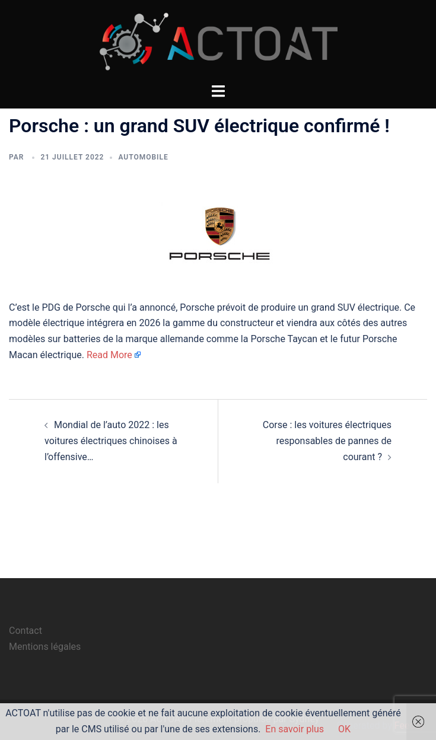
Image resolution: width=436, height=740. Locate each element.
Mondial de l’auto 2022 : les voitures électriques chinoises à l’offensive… (110, 440)
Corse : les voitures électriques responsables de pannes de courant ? (327, 440)
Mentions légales (45, 646)
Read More (109, 355)
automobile (143, 157)
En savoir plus (294, 729)
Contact (25, 630)
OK (344, 729)
